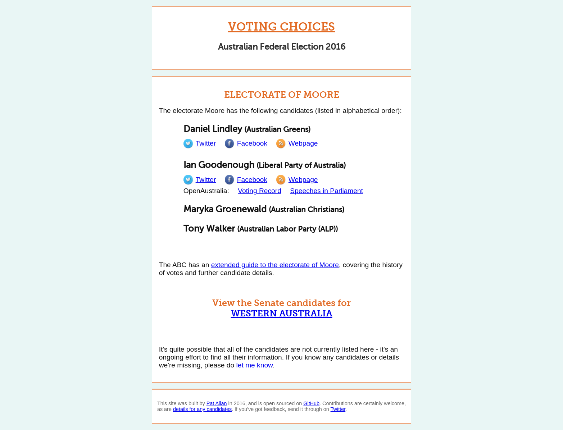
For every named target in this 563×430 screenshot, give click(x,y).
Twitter (338, 409)
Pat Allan (216, 403)
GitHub (311, 403)
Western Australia (281, 313)
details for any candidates (202, 409)
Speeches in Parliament (326, 191)
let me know (254, 365)
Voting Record (259, 191)
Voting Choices (281, 26)
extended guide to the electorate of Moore (275, 265)
